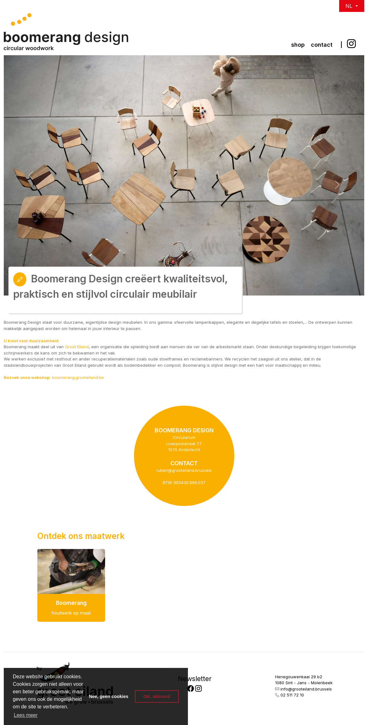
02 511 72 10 (292, 694)
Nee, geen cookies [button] (108, 696)
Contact (322, 44)
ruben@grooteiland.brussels (184, 470)
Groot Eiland (77, 346)
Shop (298, 44)
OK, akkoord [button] (156, 696)
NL (349, 6)
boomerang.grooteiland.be (78, 377)
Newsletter (194, 679)
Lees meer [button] (26, 715)
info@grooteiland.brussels (306, 688)
